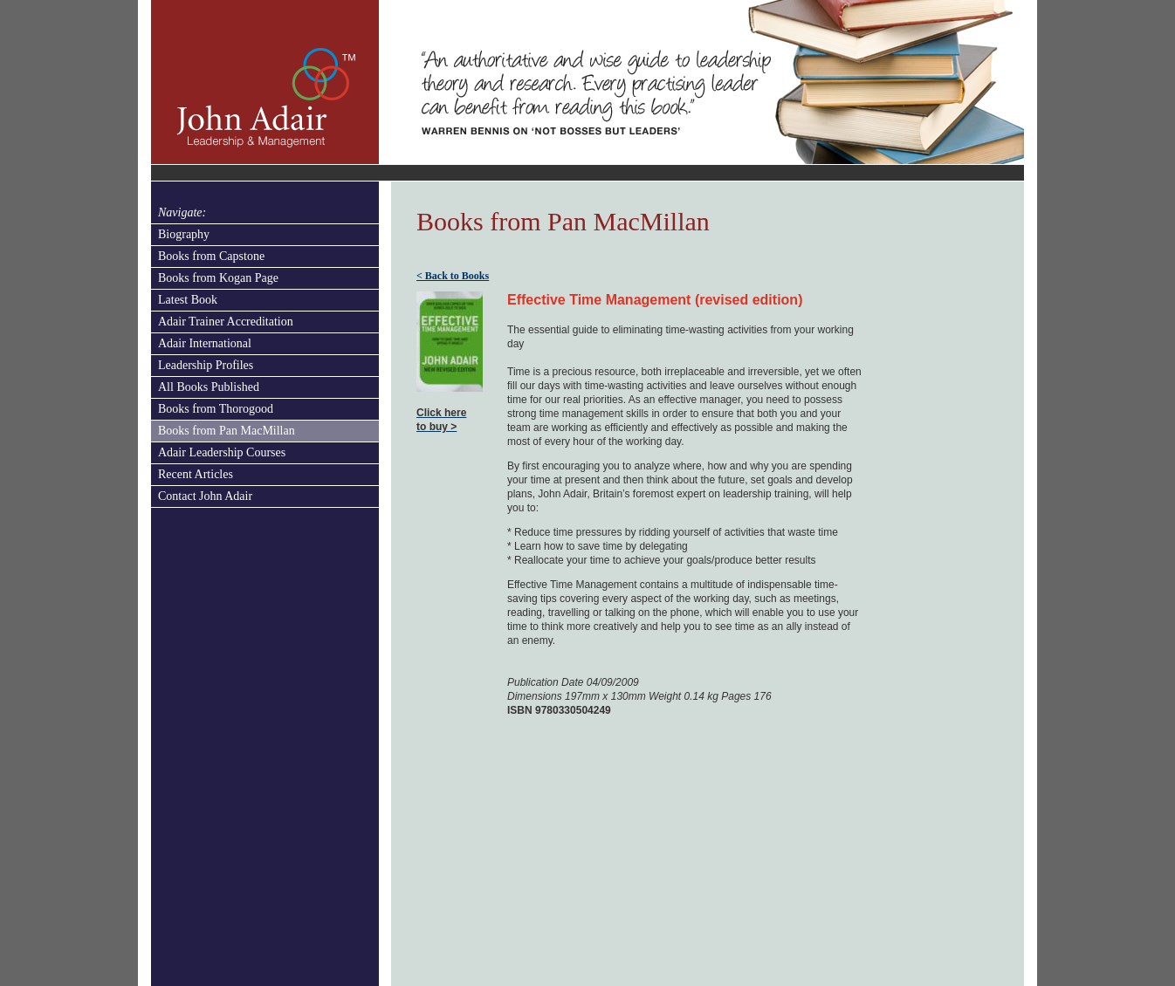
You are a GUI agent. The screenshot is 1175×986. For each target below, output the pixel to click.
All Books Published (208, 387)
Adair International (204, 343)
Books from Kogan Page (218, 277)
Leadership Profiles (205, 365)
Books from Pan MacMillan (226, 430)
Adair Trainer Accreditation (225, 321)
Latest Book (187, 299)
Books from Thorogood (215, 408)
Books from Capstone (211, 256)
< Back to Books (452, 276)
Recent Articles (195, 474)
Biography (184, 234)
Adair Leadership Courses (221, 452)
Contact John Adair (205, 496)
